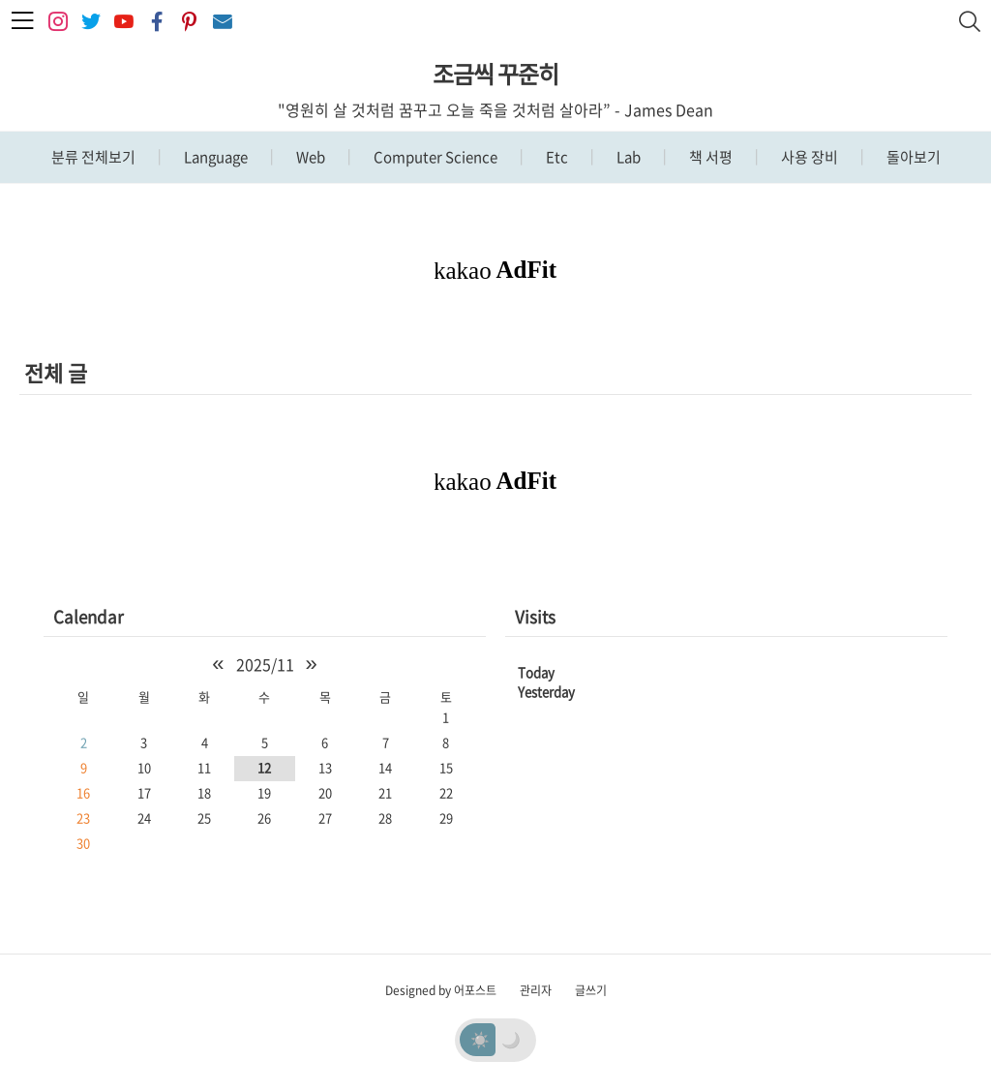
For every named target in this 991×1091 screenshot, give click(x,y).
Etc (555, 156)
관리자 (536, 990)
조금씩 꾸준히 (495, 73)
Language (214, 156)
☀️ (480, 1038)
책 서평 (709, 156)
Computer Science (434, 156)
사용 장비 (808, 156)
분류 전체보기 (93, 156)
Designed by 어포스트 (440, 990)
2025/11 (265, 664)
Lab (627, 156)
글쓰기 (591, 990)
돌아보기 (912, 156)
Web (309, 156)
